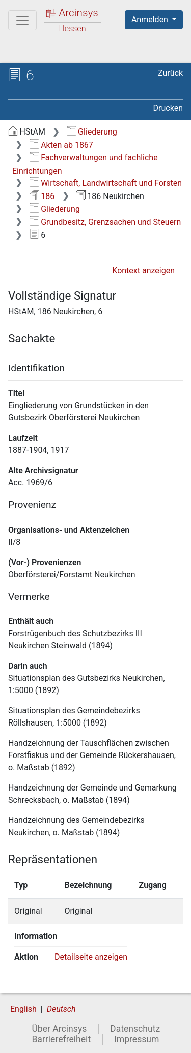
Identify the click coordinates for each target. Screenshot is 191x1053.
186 (42, 196)
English (23, 1009)
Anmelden (150, 19)
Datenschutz (135, 1029)
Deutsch (61, 1009)
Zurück (170, 73)
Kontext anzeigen (143, 270)
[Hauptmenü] (22, 20)
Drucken (168, 108)
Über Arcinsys (59, 1029)
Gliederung (92, 132)
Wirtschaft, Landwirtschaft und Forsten (106, 183)
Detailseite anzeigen (90, 957)
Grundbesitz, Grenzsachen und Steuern (105, 222)
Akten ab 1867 (61, 145)
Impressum (136, 1039)
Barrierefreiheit (61, 1039)
